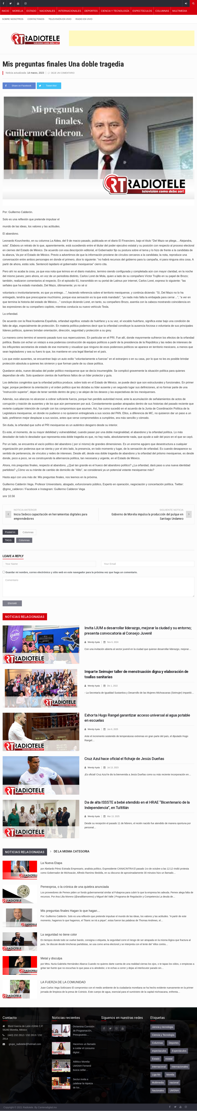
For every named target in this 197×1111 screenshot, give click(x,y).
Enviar (12, 603)
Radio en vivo (83, 19)
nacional (174, 1082)
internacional (159, 1066)
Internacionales (69, 10)
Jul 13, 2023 (114, 767)
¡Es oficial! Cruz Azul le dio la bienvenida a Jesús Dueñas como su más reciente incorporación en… (137, 774)
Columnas (162, 10)
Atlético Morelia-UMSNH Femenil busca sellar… (82, 1065)
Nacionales (47, 10)
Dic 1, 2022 (113, 685)
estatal (169, 1058)
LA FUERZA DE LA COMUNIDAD (63, 982)
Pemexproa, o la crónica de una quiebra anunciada (75, 886)
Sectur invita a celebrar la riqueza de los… (83, 1083)
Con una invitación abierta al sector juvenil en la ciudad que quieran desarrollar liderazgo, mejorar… (137, 648)
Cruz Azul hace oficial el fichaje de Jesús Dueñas (124, 758)
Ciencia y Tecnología (115, 10)
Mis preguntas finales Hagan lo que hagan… (70, 910)
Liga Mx (156, 1074)
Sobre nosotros (12, 19)
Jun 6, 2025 (114, 729)
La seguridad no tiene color (59, 934)
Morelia (17, 10)
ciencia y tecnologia (162, 1026)
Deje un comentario (63, 73)
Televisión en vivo (59, 19)
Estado (31, 10)
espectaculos (159, 1050)
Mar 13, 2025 (114, 816)
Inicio (5, 10)
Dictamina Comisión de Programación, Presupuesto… (83, 1030)
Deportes (91, 10)
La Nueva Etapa (51, 863)
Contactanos (36, 19)
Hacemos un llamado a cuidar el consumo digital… (84, 1048)
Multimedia (179, 10)
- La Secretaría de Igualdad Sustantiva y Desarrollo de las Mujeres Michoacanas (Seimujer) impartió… (139, 692)
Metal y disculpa (51, 958)
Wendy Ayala (94, 642)
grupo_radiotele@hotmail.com (25, 1044)
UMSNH (174, 1090)
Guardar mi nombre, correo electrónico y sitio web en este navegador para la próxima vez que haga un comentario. (72, 572)
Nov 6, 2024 (114, 642)
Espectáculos (142, 10)
